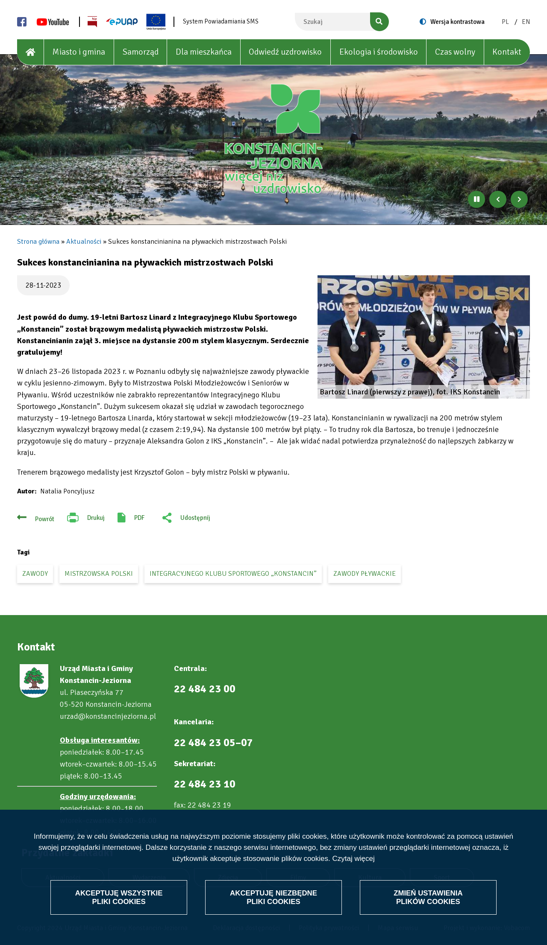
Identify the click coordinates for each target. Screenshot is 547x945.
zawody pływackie (364, 573)
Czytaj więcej (353, 859)
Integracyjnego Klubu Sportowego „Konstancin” (233, 573)
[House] (30, 52)
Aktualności (83, 241)
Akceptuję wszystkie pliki (119, 897)
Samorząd (141, 52)
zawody (35, 573)
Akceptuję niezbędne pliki (273, 897)
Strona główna (38, 241)
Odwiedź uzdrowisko (285, 52)
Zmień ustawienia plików (428, 897)
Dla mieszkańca (204, 52)
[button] (424, 337)
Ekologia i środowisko (378, 52)
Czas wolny (455, 52)
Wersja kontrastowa (457, 21)
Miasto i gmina (78, 52)
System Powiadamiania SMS (221, 21)
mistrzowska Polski (99, 573)
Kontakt (506, 52)
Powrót (44, 519)
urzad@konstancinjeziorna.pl (108, 716)
